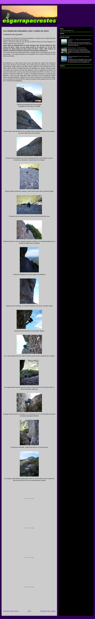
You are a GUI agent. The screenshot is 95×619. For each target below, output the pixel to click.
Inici (29, 611)
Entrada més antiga (47, 611)
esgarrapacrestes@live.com (67, 30)
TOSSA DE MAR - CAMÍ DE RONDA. (77, 48)
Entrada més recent (11, 611)
